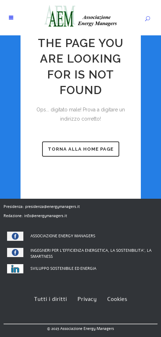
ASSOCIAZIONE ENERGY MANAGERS (62, 236)
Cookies (117, 299)
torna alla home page (81, 149)
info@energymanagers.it (45, 216)
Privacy (87, 299)
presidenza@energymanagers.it (52, 206)
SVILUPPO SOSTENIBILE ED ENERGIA (63, 268)
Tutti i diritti (50, 299)
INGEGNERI (40, 250)
